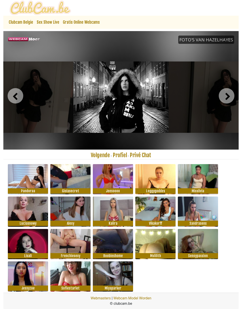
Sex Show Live (48, 22)
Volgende (100, 155)
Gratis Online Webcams (81, 22)
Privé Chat (140, 155)
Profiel (120, 155)
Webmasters (101, 298)
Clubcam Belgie (21, 22)
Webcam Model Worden (132, 298)
